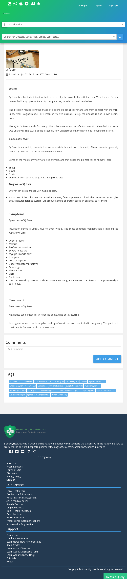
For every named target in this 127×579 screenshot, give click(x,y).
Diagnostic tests (15, 507)
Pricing (83, 5)
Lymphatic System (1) (74, 386)
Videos (10, 561)
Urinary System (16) (59, 395)
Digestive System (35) (96, 381)
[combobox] (66, 24)
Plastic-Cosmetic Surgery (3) (70, 390)
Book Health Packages (18, 510)
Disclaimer (12, 473)
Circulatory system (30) (43, 381)
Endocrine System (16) (18, 386)
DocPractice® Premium (19, 494)
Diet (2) (83, 381)
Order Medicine (14, 514)
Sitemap (10, 479)
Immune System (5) (56, 386)
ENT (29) (32, 386)
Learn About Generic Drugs (21, 554)
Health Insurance (15, 517)
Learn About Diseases (18, 548)
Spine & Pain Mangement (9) (38, 395)
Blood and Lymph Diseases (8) (21, 381)
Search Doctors (14, 504)
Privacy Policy (13, 476)
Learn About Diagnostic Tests (22, 551)
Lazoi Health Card (15, 491)
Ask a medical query (17, 500)
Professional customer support (23, 520)
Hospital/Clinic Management (21, 497)
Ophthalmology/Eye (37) (48, 390)
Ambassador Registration (20, 524)
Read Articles (13, 545)
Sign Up (113, 5)
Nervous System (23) (17, 390)
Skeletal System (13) (17, 395)
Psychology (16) (88, 390)
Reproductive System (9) (105, 390)
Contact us (12, 535)
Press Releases (14, 466)
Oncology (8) (32, 390)
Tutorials (11, 558)
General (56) (42, 386)
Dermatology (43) (72, 381)
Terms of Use (13, 469)
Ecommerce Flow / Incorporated (23, 541)
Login (98, 5)
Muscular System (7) (92, 386)
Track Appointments (17, 538)
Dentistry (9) (59, 381)
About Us (11, 463)
